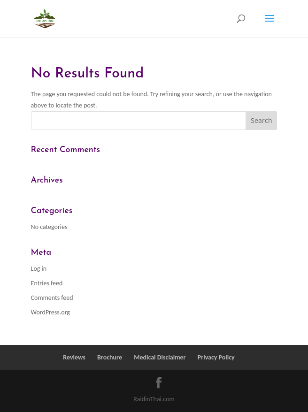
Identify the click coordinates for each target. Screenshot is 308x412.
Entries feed (47, 283)
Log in (39, 269)
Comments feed (52, 298)
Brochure (109, 357)
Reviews (74, 357)
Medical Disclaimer (159, 357)
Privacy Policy (216, 357)
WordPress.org (50, 312)
